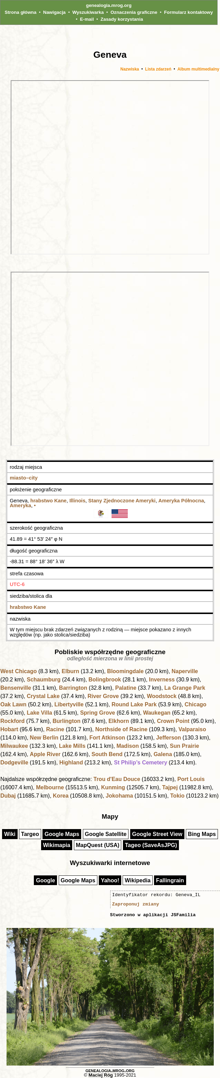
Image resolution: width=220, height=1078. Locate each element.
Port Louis (190, 779)
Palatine (125, 688)
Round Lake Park (134, 704)
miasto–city (24, 478)
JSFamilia (183, 915)
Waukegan (156, 713)
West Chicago (18, 671)
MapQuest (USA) (97, 845)
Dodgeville (14, 762)
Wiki (10, 834)
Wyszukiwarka (88, 12)
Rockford (12, 721)
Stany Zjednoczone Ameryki (121, 500)
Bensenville (15, 688)
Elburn (70, 671)
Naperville (185, 671)
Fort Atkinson (107, 738)
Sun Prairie (184, 746)
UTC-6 (17, 584)
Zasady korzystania (122, 19)
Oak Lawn (13, 704)
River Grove (103, 696)
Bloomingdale (125, 671)
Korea (60, 796)
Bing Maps (202, 834)
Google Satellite (106, 834)
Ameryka (20, 505)
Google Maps (62, 834)
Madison (127, 746)
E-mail (87, 19)
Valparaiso (192, 729)
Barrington (73, 688)
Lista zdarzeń (158, 69)
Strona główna (21, 12)
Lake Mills (72, 746)
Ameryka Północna (181, 500)
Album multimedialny (198, 69)
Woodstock (161, 696)
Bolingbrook (104, 679)
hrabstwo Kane (48, 500)
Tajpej (170, 787)
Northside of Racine (121, 729)
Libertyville (68, 704)
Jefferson (168, 738)
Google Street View (157, 834)
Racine (55, 729)
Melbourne (50, 787)
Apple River (45, 754)
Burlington (66, 721)
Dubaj (8, 796)
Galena (163, 754)
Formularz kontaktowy (188, 12)
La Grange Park (184, 688)
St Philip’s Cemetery (140, 762)
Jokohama (119, 796)
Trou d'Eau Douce (116, 779)
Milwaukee (14, 746)
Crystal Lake (43, 696)
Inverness (162, 679)
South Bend (107, 754)
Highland (71, 762)
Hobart (9, 729)
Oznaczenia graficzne (134, 12)
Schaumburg (43, 679)
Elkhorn (118, 721)
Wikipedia (138, 880)
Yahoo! (110, 880)
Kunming (113, 787)
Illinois (77, 500)
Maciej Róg (100, 1075)
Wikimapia (56, 845)
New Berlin (44, 738)
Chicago (195, 704)
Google (45, 880)
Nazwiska (129, 69)
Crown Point (173, 721)
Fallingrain (170, 880)
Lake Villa (39, 713)
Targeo (30, 834)
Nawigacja (54, 12)
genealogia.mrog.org (109, 5)
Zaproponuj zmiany (135, 904)
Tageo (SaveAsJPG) (151, 845)
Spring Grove (97, 713)
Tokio (177, 796)
